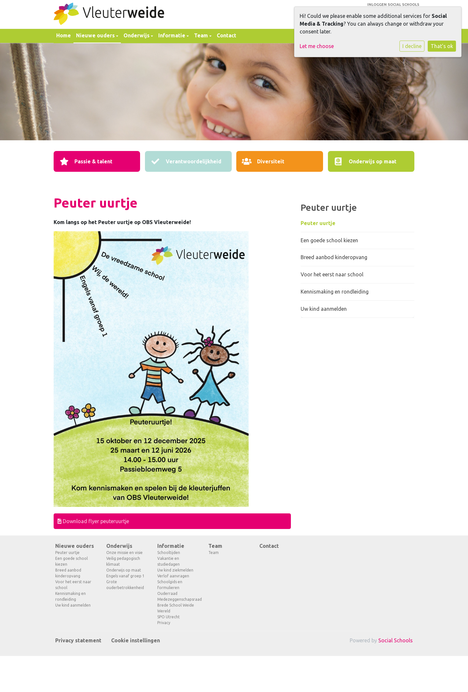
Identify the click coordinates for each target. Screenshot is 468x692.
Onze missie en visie (124, 552)
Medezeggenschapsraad (178, 599)
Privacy (163, 623)
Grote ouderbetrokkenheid (125, 585)
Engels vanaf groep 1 (125, 576)
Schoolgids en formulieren (169, 585)
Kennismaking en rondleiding (335, 292)
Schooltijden (168, 552)
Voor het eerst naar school (332, 274)
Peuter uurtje (318, 223)
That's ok (442, 46)
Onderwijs (137, 35)
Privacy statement (78, 640)
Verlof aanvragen (173, 576)
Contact (226, 35)
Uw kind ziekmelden (175, 570)
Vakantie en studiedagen (168, 561)
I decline (412, 46)
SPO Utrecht (168, 617)
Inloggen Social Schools (393, 4)
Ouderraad (167, 593)
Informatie (172, 35)
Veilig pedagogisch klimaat (123, 561)
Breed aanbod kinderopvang (334, 257)
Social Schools (395, 640)
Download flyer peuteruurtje (93, 521)
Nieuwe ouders (96, 35)
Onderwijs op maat (123, 570)
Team (201, 35)
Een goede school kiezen (329, 240)
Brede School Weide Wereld (175, 608)
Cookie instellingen (135, 640)
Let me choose (317, 46)
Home (63, 35)
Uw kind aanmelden (324, 309)
